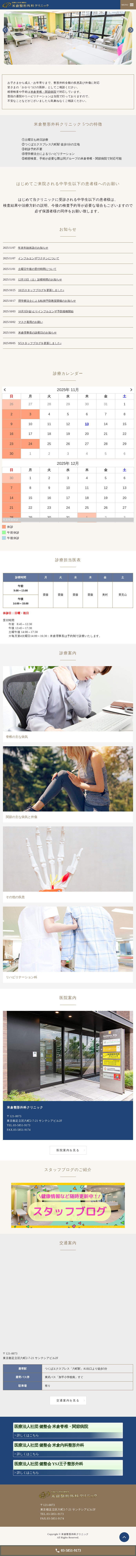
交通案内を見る (68, 1400)
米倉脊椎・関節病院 (43, 91)
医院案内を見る (68, 1150)
